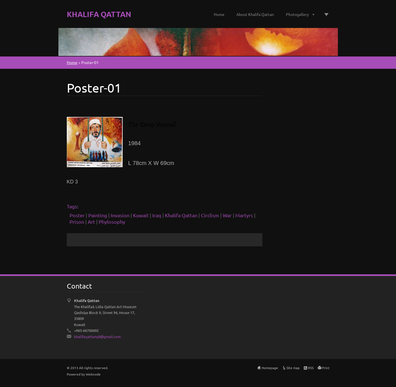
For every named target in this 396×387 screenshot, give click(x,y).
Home (219, 14)
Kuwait (141, 215)
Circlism (210, 215)
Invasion (120, 215)
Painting (97, 215)
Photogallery (297, 14)
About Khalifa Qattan (255, 14)
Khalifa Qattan (181, 215)
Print (325, 367)
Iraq (156, 215)
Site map (293, 367)
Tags (72, 206)
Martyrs (244, 215)
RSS (311, 367)
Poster (77, 215)
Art (91, 222)
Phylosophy (112, 222)
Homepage (270, 367)
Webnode (93, 374)
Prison (77, 222)
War (227, 215)
